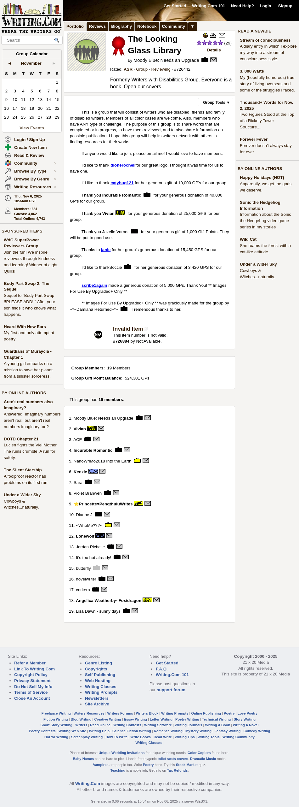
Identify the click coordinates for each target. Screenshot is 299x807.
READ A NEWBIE (254, 31)
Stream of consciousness (265, 40)
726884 (122, 341)
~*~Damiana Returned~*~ (94, 309)
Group (142, 69)
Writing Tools (209, 737)
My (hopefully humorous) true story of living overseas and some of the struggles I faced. (267, 83)
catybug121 (121, 182)
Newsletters (97, 698)
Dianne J (84, 514)
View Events (32, 128)
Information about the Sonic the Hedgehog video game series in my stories (265, 220)
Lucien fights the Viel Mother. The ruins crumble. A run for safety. (31, 451)
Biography (121, 26)
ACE (77, 439)
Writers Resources (89, 713)
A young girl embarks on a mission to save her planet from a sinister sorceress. (28, 370)
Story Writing (245, 719)
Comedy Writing (256, 731)
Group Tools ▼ (216, 102)
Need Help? (242, 5)
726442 (183, 69)
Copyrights (96, 669)
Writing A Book (217, 725)
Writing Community (239, 737)
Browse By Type (35, 171)
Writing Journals (188, 725)
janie (105, 249)
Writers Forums (120, 713)
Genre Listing (98, 663)
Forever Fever (254, 139)
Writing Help (99, 731)
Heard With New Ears (25, 326)
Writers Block (147, 713)
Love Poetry (248, 713)
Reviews (97, 26)
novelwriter (86, 578)
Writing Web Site (72, 731)
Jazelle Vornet (115, 231)
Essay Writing (135, 719)
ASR (128, 69)
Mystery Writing (198, 731)
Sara (78, 482)
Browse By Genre (35, 179)
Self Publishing (100, 674)
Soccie (116, 267)
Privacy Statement (32, 680)
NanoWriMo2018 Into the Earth (103, 461)
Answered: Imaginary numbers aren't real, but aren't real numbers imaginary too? (32, 420)
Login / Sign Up (29, 139)
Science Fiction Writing (131, 731)
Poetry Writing (187, 719)
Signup (285, 5)
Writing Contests (127, 725)
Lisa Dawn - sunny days (98, 611)
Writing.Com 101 (208, 5)
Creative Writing (107, 719)
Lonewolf (85, 536)
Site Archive (97, 704)
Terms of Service (31, 692)
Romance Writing (168, 731)
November (31, 63)
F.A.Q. (162, 669)
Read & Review (29, 155)
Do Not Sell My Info (33, 686)
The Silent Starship (23, 470)
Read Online (100, 725)
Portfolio (75, 26)
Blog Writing (81, 719)
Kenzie (80, 471)
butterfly (83, 568)
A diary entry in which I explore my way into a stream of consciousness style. (268, 52)
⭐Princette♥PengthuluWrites (103, 504)
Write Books (140, 737)
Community (35, 163)
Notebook (146, 26)
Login (265, 5)
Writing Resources (35, 187)
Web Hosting (97, 680)
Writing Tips (185, 737)
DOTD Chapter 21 (21, 439)
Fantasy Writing (227, 731)
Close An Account (32, 698)
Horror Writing (56, 737)
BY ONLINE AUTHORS (24, 393)
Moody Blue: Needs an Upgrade (166, 60)
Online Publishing (206, 713)
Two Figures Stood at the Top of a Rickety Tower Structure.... (267, 120)
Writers (81, 725)
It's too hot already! (93, 557)
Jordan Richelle (90, 547)
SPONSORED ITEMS (22, 231)
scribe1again (94, 285)
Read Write (163, 737)
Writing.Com (87, 783)
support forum (171, 689)
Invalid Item (128, 329)
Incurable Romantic (121, 194)
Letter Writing (161, 719)
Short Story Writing (56, 725)
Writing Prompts (101, 692)
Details (214, 50)
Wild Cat (248, 239)
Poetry (229, 713)
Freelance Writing (56, 713)
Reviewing (161, 69)
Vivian (109, 213)
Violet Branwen (88, 493)
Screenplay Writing (87, 737)
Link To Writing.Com (34, 669)
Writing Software (158, 725)
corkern (83, 589)
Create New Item (30, 147)
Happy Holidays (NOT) (262, 177)
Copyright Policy (31, 674)
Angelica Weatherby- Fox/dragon (108, 600)
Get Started (175, 5)
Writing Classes (100, 686)
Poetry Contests (42, 731)
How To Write (116, 737)
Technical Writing (216, 719)
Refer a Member (30, 663)
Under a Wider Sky (22, 494)
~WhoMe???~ (89, 525)
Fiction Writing (55, 719)
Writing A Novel (246, 725)
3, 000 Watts (252, 71)
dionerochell (122, 165)
